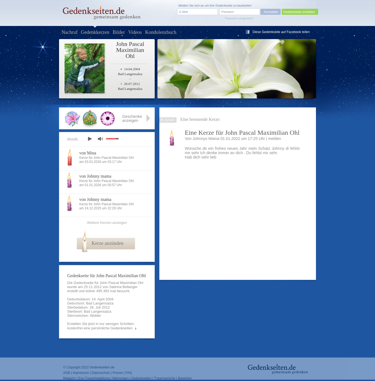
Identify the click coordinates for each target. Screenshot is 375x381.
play (89, 138)
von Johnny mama (95, 176)
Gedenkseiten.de (102, 367)
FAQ (128, 373)
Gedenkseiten (141, 378)
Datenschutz (101, 373)
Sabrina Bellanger (123, 287)
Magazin (69, 378)
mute (100, 139)
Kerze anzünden (107, 243)
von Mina (87, 153)
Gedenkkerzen (95, 32)
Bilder (119, 32)
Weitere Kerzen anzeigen (107, 223)
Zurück (169, 120)
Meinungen (120, 378)
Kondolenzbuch (160, 32)
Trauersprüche (164, 378)
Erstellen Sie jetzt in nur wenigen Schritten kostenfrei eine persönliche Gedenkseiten (100, 326)
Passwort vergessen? (239, 18)
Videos (135, 32)
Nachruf (69, 32)
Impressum (81, 373)
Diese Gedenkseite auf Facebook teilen (281, 32)
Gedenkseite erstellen (299, 12)
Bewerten (185, 378)
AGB (66, 373)
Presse (118, 373)
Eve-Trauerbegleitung (94, 378)
